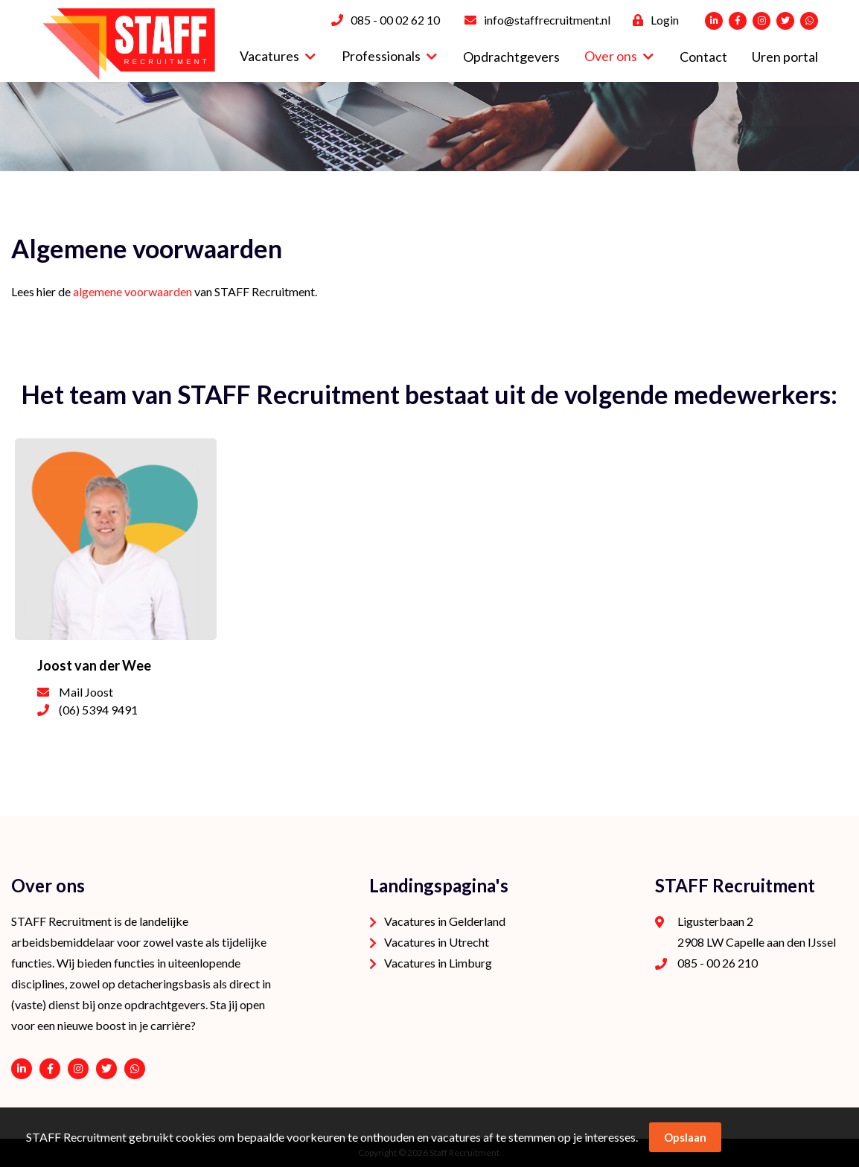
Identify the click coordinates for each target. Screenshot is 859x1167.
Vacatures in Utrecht (436, 942)
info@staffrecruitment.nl (547, 20)
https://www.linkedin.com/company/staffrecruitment (21, 1068)
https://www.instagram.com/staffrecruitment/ (78, 1068)
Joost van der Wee (94, 665)
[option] (429, 126)
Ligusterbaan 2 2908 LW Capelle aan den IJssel (756, 931)
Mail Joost (86, 692)
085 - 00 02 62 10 (395, 20)
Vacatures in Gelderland (444, 921)
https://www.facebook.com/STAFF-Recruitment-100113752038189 (49, 1068)
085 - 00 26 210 (717, 963)
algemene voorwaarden (132, 291)
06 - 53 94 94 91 (134, 1068)
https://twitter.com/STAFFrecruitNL (106, 1068)
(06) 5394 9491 (98, 710)
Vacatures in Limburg (438, 963)
